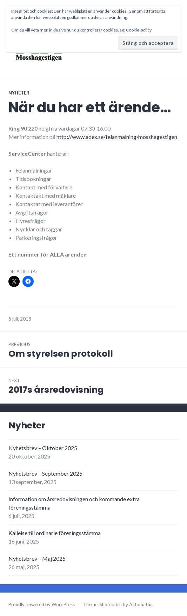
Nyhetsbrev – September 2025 (45, 473)
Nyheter (18, 93)
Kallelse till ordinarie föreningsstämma (54, 533)
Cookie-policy (139, 30)
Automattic (140, 604)
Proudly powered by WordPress (41, 604)
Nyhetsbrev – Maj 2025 (37, 558)
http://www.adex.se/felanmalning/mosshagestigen (116, 136)
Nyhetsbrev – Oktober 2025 (42, 447)
